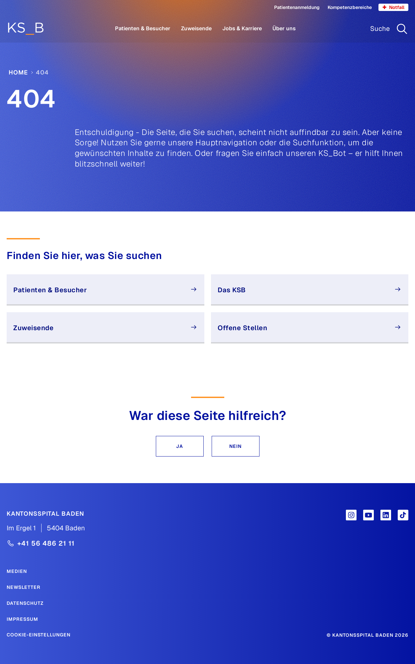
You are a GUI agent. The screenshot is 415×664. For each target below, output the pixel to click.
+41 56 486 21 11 (46, 543)
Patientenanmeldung (297, 7)
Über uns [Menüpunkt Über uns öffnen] (284, 28)
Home (18, 72)
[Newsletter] (24, 587)
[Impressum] (22, 618)
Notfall (393, 7)
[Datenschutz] (25, 602)
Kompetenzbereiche (350, 7)
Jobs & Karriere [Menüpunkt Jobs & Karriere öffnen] (242, 28)
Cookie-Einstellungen (38, 634)
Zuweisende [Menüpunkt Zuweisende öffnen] (196, 28)
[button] (180, 446)
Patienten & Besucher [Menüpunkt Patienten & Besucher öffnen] (142, 28)
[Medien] (17, 571)
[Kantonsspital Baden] (45, 513)
